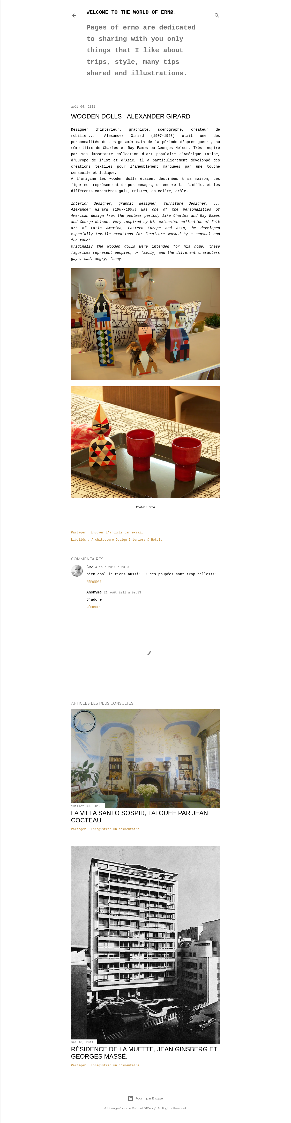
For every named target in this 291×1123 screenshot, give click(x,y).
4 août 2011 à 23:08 (113, 567)
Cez (90, 567)
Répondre (94, 582)
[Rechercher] (217, 14)
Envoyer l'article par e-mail (117, 532)
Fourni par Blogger (145, 1098)
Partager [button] (78, 532)
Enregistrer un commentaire (115, 829)
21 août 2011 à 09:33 (122, 592)
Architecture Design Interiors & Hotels (127, 540)
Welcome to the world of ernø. (132, 12)
